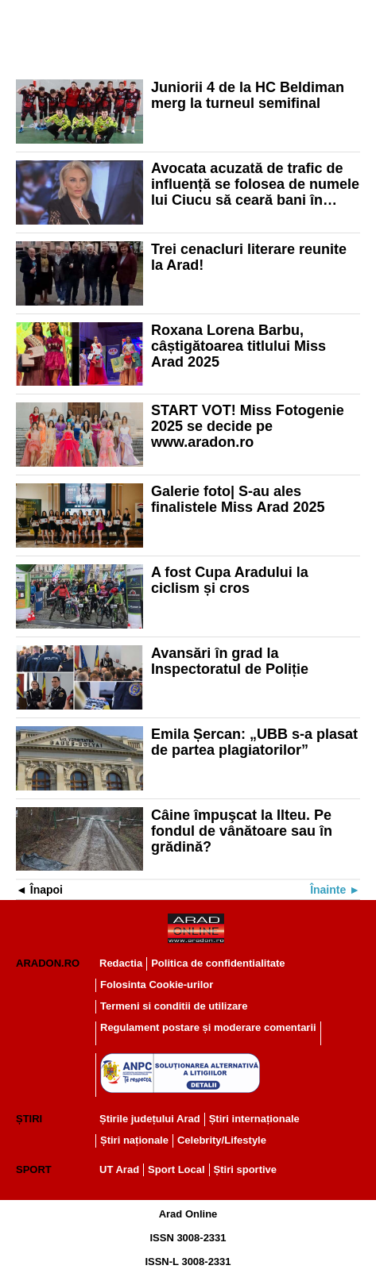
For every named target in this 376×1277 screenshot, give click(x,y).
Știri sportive (245, 1169)
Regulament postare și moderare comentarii (208, 1027)
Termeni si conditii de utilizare (173, 1006)
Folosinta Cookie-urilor (156, 984)
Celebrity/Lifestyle (221, 1140)
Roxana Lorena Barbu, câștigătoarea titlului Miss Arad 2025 (238, 346)
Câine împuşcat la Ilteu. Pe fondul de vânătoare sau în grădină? (241, 831)
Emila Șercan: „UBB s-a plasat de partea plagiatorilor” (254, 742)
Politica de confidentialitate (218, 963)
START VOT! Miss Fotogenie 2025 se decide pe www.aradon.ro (247, 426)
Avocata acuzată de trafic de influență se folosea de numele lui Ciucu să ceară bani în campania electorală (255, 184)
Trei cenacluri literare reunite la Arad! (249, 257)
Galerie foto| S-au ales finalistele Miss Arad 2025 (237, 499)
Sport (34, 1169)
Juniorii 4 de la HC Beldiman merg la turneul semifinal (247, 95)
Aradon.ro (47, 963)
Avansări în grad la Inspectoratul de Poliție (229, 661)
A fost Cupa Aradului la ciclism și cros (229, 580)
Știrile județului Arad (149, 1119)
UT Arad (119, 1169)
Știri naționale (134, 1140)
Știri (29, 1119)
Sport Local (176, 1169)
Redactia (120, 963)
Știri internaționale (254, 1119)
